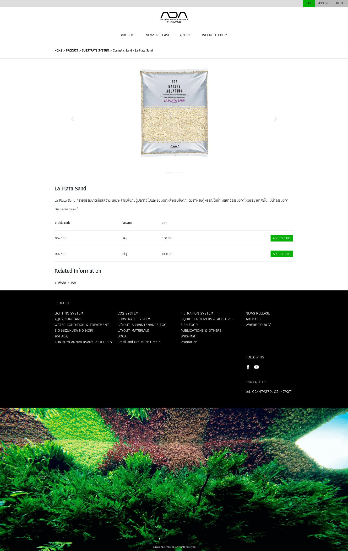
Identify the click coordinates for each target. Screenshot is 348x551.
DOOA (122, 336)
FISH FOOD (189, 325)
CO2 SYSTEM (128, 313)
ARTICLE (185, 35)
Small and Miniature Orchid (139, 342)
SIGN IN (322, 3)
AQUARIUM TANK (68, 319)
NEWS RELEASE (158, 35)
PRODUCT (128, 35)
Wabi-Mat (188, 336)
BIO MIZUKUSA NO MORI (73, 330)
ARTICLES (253, 319)
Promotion (189, 342)
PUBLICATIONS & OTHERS (201, 330)
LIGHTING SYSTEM (68, 313)
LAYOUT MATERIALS (133, 330)
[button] (72, 118)
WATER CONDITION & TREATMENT (81, 325)
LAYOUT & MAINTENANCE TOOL (143, 325)
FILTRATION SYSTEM (197, 313)
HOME (58, 50)
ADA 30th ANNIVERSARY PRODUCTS (83, 342)
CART (309, 3)
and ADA (61, 336)
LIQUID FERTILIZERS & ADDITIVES (207, 319)
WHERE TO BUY (214, 35)
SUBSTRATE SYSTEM (95, 50)
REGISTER (339, 3)
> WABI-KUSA (65, 283)
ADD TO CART (282, 238)
